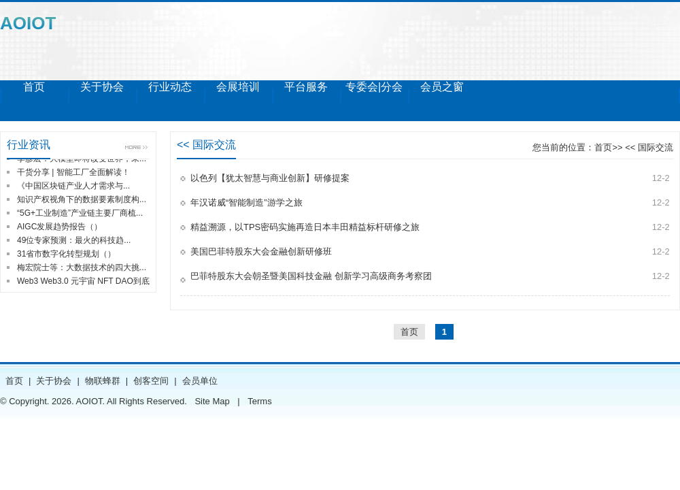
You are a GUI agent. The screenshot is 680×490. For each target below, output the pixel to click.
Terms (259, 401)
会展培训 (238, 87)
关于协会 (102, 87)
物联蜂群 (102, 381)
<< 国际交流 (648, 147)
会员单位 (200, 381)
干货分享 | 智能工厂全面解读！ (73, 172)
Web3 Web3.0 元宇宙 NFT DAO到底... (86, 281)
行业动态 (170, 87)
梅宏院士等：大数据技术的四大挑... (81, 267)
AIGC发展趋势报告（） (59, 226)
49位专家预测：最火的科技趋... (74, 240)
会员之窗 (442, 87)
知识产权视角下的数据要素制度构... (81, 199)
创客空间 (151, 381)
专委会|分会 (374, 87)
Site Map (211, 401)
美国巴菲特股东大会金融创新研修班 (261, 251)
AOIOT (28, 23)
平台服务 (306, 87)
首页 (34, 87)
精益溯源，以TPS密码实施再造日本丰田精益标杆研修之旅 (305, 227)
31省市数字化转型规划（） (66, 254)
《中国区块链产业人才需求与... (73, 186)
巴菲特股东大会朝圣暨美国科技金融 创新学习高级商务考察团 (311, 276)
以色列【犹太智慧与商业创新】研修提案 (270, 178)
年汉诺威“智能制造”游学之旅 (246, 202)
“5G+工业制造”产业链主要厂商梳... (80, 213)
